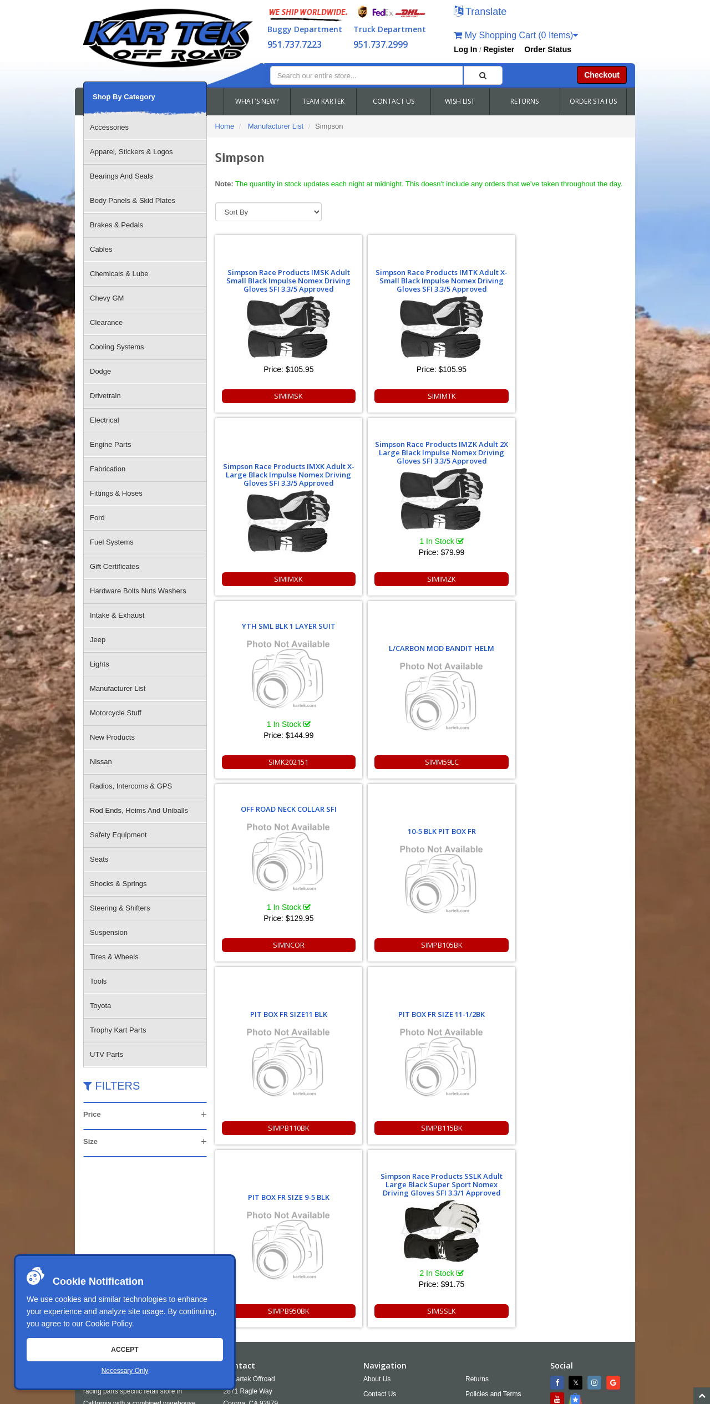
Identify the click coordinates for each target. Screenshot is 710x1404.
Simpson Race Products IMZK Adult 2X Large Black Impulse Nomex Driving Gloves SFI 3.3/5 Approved (575, 265)
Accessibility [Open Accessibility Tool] (493, 1245)
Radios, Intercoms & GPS (131, 786)
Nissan (101, 761)
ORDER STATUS (593, 101)
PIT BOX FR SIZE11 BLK (264, 659)
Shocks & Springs (118, 883)
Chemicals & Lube (119, 273)
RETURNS (524, 101)
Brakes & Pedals (116, 225)
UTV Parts (106, 1054)
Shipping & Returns (494, 1230)
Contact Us (379, 1215)
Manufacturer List (117, 688)
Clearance (106, 322)
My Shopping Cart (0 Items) (516, 35)
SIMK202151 (264, 579)
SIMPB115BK (368, 762)
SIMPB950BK (472, 762)
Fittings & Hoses (116, 493)
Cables (101, 249)
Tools (98, 981)
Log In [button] (465, 49)
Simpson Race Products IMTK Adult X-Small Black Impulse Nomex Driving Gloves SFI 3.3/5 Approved (368, 276)
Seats (99, 859)
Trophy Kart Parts (118, 1030)
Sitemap (201, 1395)
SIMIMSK (264, 396)
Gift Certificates (114, 566)
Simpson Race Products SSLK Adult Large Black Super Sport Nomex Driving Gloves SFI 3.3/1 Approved (575, 627)
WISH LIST (460, 101)
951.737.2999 (380, 44)
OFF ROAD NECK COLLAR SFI (472, 449)
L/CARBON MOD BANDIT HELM (368, 471)
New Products (112, 737)
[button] (480, 12)
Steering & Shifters (120, 908)
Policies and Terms (493, 1215)
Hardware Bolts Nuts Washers (138, 591)
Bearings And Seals (121, 176)
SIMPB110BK (264, 762)
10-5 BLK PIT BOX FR (575, 476)
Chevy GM (107, 298)
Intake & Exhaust (117, 615)
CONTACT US (393, 101)
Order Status (547, 49)
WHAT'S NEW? (256, 101)
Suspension (109, 932)
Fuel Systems (112, 542)
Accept (124, 1350)
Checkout (602, 74)
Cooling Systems (117, 347)
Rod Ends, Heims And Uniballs (139, 810)
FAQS (372, 1230)
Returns (477, 1200)
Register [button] (498, 49)
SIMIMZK (575, 396)
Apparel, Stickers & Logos (131, 151)
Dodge (100, 371)
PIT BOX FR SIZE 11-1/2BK (367, 659)
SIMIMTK (368, 396)
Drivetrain (105, 395)
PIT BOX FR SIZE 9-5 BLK (472, 659)
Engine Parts (110, 444)
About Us (376, 1200)
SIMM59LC (368, 579)
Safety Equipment (118, 835)
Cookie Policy (108, 1323)
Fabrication (107, 469)
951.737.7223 (294, 44)
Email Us (246, 1269)
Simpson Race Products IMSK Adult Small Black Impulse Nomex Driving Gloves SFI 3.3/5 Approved (264, 276)
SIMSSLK (575, 762)
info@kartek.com (569, 1374)
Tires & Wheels (114, 957)
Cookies (375, 1260)
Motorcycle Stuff (115, 713)
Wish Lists (378, 1245)
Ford (97, 517)
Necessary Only (125, 1371)
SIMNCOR (472, 579)
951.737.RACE (292, 1239)
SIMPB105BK (575, 579)
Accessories (109, 127)
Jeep (97, 639)
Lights (99, 664)
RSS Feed (488, 1260)
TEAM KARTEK (323, 101)
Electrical (104, 420)
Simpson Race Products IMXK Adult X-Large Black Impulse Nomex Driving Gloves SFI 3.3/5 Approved (472, 287)
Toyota (100, 1005)
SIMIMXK (471, 396)
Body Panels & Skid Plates (132, 200)
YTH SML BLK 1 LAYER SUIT (264, 449)
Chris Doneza (338, 1395)
